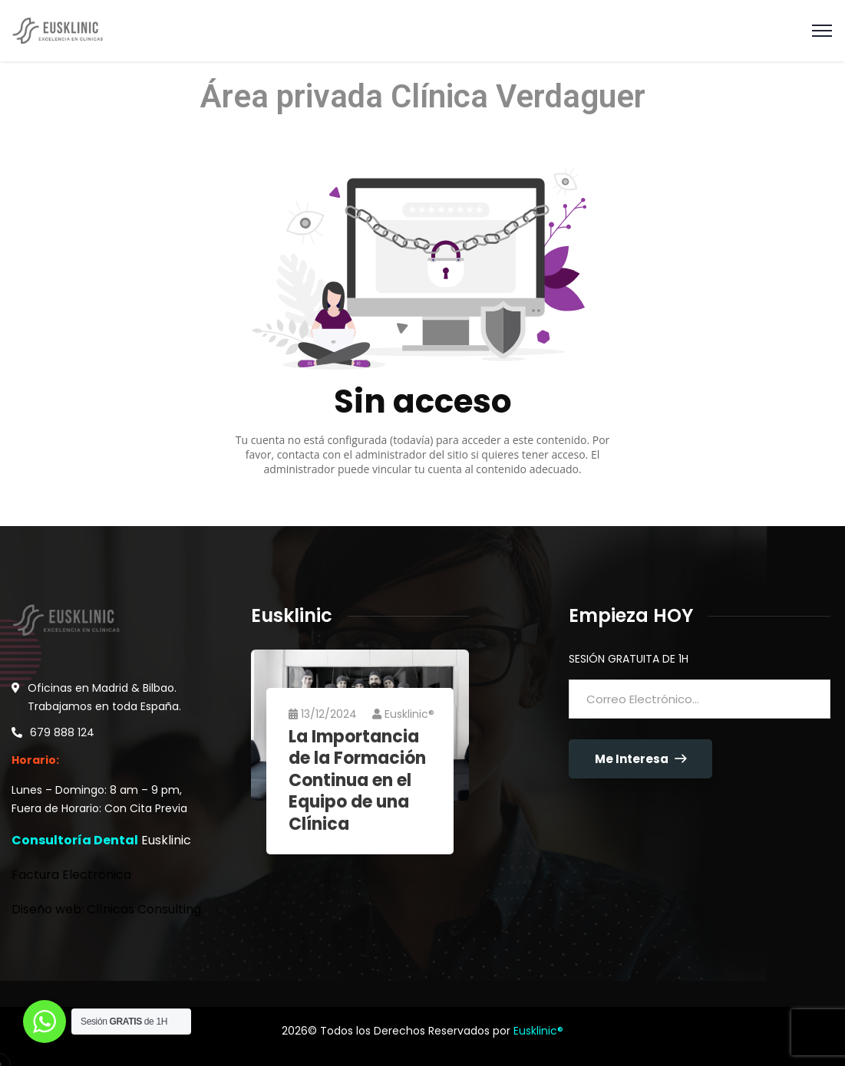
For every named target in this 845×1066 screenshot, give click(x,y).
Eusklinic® (404, 714)
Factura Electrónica (71, 874)
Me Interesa (640, 759)
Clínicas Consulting (144, 909)
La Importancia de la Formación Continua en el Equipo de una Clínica (358, 781)
